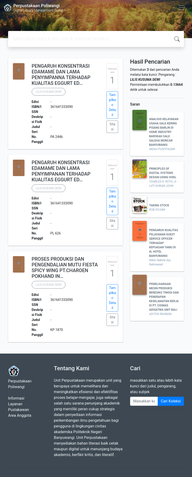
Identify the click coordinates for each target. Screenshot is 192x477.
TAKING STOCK (159, 205)
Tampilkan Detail (112, 105)
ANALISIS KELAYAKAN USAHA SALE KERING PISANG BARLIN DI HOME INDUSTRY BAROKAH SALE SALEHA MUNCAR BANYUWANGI (163, 132)
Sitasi (112, 126)
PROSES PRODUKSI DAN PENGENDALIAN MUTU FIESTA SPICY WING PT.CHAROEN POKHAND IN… (65, 267)
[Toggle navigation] (181, 7)
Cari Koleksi (171, 401)
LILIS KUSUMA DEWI (49, 91)
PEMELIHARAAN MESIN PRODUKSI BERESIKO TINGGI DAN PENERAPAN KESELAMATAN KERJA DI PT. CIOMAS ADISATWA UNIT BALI (164, 296)
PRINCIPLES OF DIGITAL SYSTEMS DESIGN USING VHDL (162, 173)
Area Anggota (19, 415)
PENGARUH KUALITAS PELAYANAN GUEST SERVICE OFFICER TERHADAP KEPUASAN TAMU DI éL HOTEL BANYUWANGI (163, 243)
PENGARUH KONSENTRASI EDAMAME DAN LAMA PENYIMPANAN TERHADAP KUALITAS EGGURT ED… (61, 171)
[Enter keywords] (144, 401)
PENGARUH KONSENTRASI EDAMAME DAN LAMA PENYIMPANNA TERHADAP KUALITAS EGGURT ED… (61, 74)
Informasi (16, 398)
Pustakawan (18, 409)
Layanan (15, 404)
